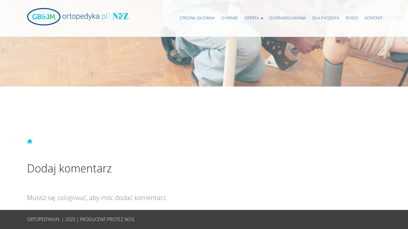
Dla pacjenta (325, 18)
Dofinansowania (288, 18)
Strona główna (197, 18)
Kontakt (373, 18)
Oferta (253, 18)
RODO (352, 18)
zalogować (71, 197)
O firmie (229, 18)
